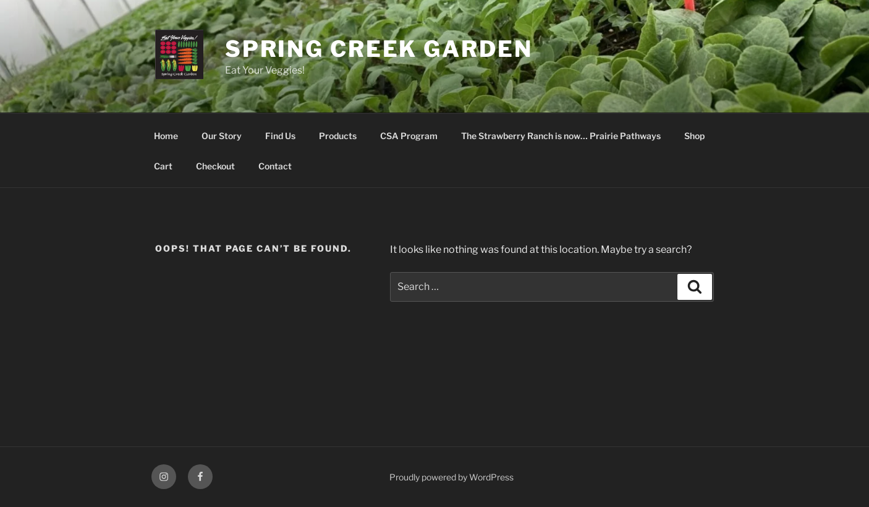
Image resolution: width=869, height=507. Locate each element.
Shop (694, 135)
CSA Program (409, 135)
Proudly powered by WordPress (451, 477)
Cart (163, 166)
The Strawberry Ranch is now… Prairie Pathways (561, 135)
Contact (275, 166)
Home (166, 135)
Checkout (215, 166)
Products (338, 135)
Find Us (280, 135)
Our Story (221, 135)
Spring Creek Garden (379, 48)
